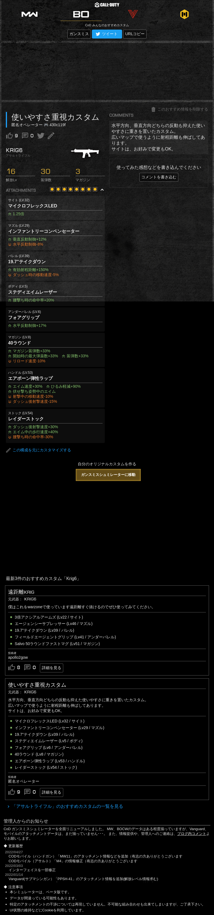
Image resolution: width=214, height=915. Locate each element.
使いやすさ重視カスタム (37, 685)
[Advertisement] (107, 71)
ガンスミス (79, 34)
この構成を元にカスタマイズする (38, 450)
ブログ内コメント (191, 834)
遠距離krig (21, 592)
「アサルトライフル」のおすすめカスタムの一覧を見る (67, 806)
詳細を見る (51, 667)
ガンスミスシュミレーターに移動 (108, 475)
